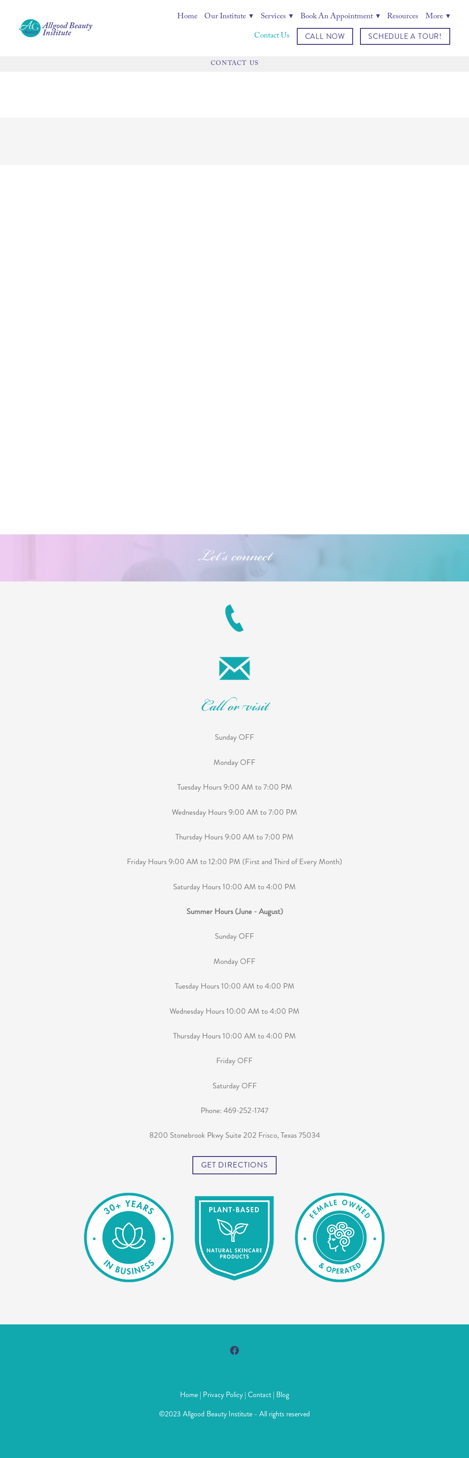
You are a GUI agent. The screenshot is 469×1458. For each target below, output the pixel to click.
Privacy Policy (223, 1394)
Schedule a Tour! (405, 36)
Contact (259, 1394)
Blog (282, 1394)
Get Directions (234, 1164)
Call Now (325, 36)
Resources (402, 17)
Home (187, 17)
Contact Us (271, 37)
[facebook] (234, 1350)
